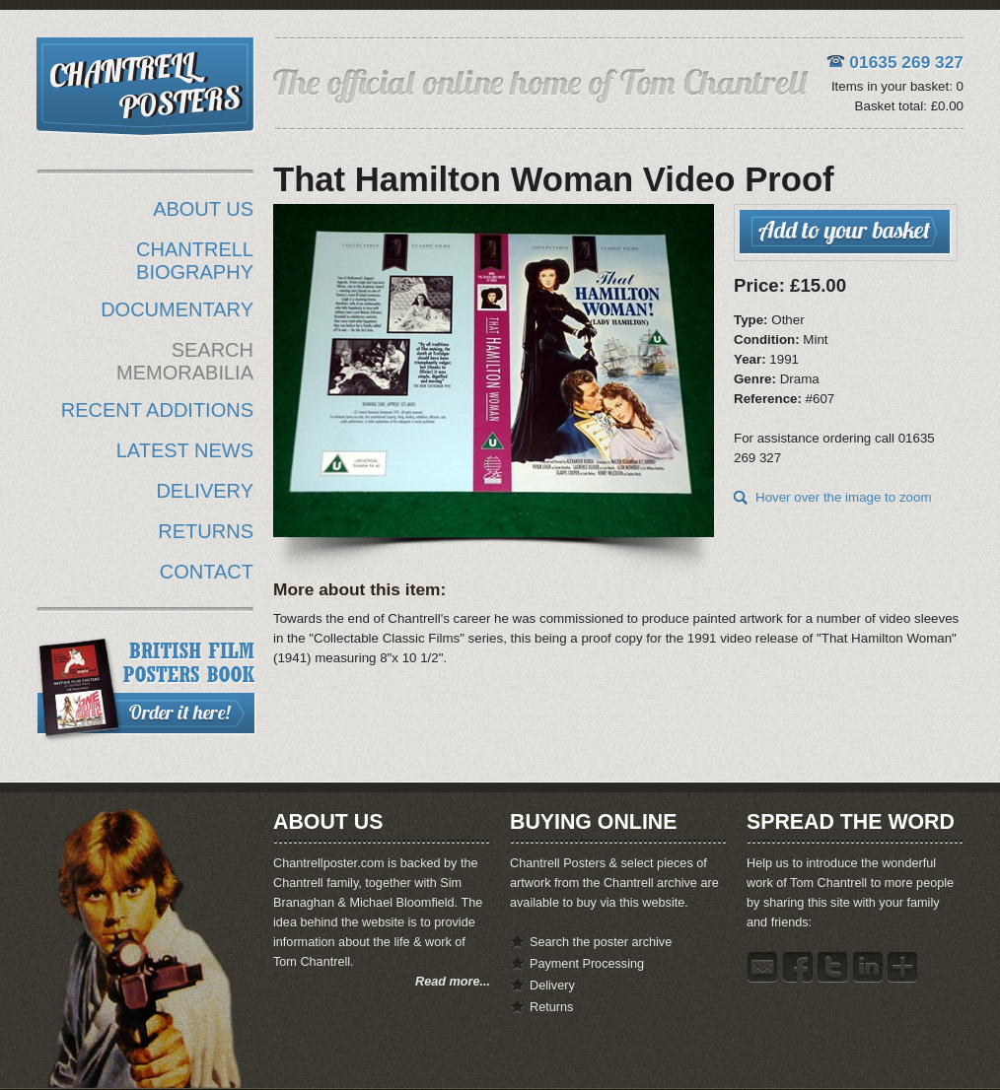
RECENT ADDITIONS (157, 410)
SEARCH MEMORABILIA (184, 361)
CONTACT (206, 571)
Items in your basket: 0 (897, 86)
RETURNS (205, 531)
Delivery (552, 985)
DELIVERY (204, 491)
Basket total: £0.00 (909, 106)
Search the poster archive (601, 942)
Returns (551, 1007)
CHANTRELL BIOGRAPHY (194, 260)
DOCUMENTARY (177, 309)
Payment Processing (587, 964)
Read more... (452, 981)
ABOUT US (203, 209)
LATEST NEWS (184, 450)
